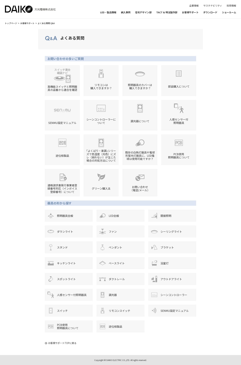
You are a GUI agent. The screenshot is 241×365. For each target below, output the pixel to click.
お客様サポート (190, 12)
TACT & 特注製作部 (166, 12)
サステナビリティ (212, 5)
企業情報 (194, 5)
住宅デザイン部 (143, 12)
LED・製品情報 (108, 12)
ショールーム (229, 12)
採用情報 (231, 5)
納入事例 (125, 12)
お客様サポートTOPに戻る (62, 343)
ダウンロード (210, 12)
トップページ (11, 23)
